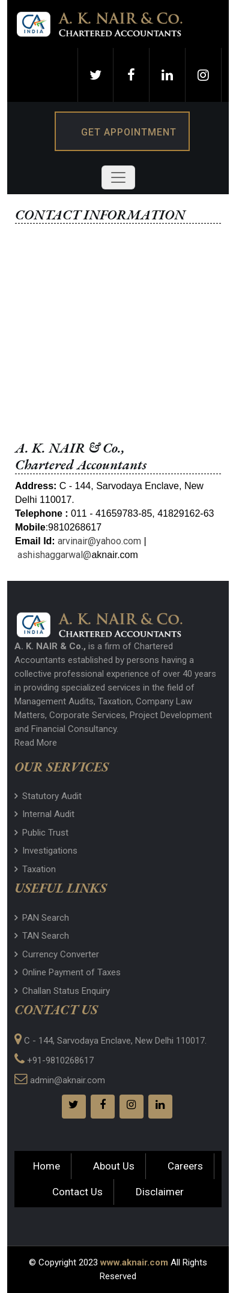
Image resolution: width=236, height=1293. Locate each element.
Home (46, 1166)
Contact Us (77, 1192)
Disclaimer (160, 1192)
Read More (35, 742)
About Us (114, 1166)
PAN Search (41, 917)
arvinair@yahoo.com (99, 541)
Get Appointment (129, 132)
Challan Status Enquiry (62, 990)
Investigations (45, 850)
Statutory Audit (48, 796)
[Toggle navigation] (118, 177)
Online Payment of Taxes (67, 972)
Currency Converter (56, 954)
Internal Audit (44, 814)
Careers (185, 1166)
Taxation (35, 869)
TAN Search (41, 935)
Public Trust (41, 832)
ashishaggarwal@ (54, 554)
